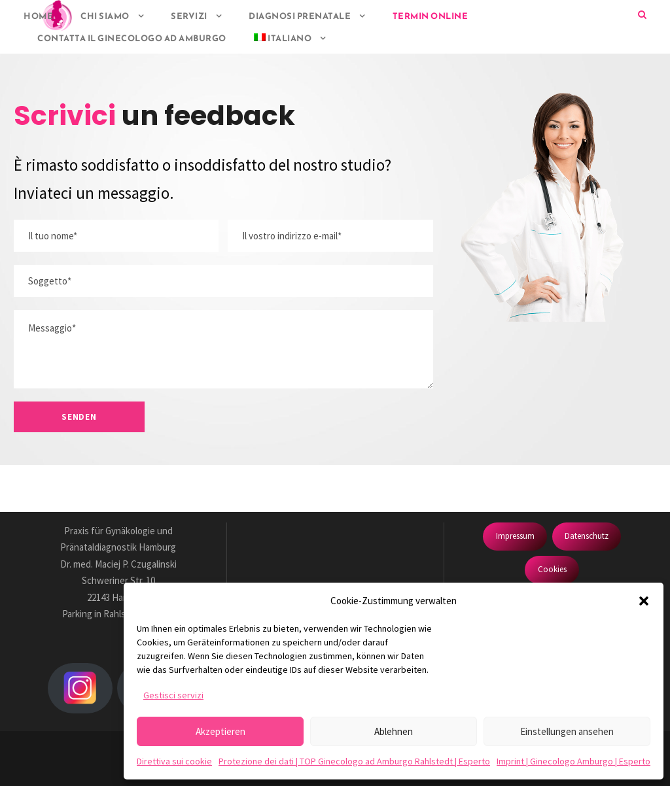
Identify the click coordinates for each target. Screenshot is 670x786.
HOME (38, 16)
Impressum (515, 535)
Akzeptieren (220, 731)
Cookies (552, 569)
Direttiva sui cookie (174, 761)
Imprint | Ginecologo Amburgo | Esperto (573, 761)
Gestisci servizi (173, 695)
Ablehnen (393, 731)
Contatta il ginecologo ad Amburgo (131, 38)
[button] (643, 600)
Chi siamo (105, 16)
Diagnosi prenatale (300, 16)
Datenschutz (586, 535)
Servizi (189, 16)
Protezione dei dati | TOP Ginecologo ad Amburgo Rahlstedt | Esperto (354, 761)
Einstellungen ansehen (567, 731)
